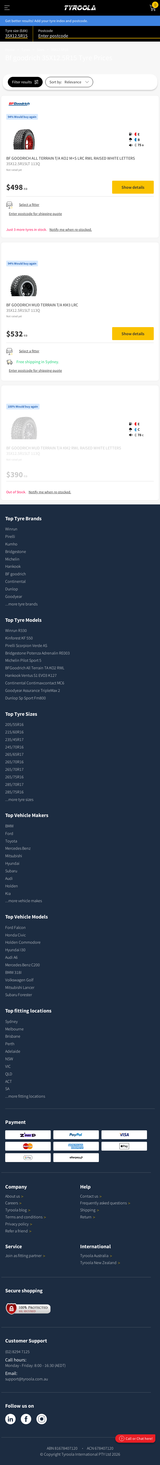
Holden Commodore (23, 942)
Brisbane (12, 1036)
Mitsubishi (13, 855)
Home (10, 49)
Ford (9, 833)
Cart (156, 4)
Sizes (40, 49)
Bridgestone (15, 551)
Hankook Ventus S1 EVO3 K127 (31, 675)
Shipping (87, 1209)
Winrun (11, 528)
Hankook (13, 566)
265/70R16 (14, 761)
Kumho (11, 543)
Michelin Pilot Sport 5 (23, 660)
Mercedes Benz (17, 848)
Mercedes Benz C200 (22, 964)
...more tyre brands (21, 603)
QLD (8, 1073)
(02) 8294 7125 (17, 1351)
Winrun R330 (16, 630)
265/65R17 (14, 754)
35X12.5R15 (59, 49)
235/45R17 (14, 739)
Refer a (18, 1230)
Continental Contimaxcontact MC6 (34, 682)
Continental (15, 581)
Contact (91, 1196)
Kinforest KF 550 (19, 637)
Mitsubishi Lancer (19, 987)
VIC (8, 1066)
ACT (8, 1081)
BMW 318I (13, 972)
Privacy (18, 1223)
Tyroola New (100, 1262)
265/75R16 (14, 776)
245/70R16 (14, 747)
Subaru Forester (18, 994)
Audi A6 (11, 957)
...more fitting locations (25, 1096)
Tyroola (17, 1209)
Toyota (11, 840)
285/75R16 (14, 791)
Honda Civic (15, 934)
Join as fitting (25, 1255)
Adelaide (12, 1051)
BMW (9, 825)
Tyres (25, 49)
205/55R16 (14, 724)
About (14, 1196)
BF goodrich (15, 573)
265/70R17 (14, 769)
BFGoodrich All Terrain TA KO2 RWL (34, 667)
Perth (9, 1043)
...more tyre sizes (19, 799)
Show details (132, 187)
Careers (11, 1202)
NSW (9, 1058)
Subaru (11, 870)
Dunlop (11, 588)
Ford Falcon (15, 927)
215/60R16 (14, 731)
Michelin (12, 559)
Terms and (25, 1216)
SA (7, 1088)
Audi (9, 878)
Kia (8, 893)
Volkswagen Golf (19, 979)
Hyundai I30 (15, 949)
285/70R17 (14, 784)
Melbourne (14, 1028)
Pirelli (10, 536)
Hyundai (12, 863)
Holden (11, 885)
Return (86, 1216)
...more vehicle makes (23, 900)
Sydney (11, 1021)
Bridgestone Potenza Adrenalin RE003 (37, 653)
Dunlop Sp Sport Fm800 (25, 697)
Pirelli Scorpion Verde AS (26, 645)
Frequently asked (105, 1202)
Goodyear (13, 596)
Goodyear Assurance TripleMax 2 (32, 690)
